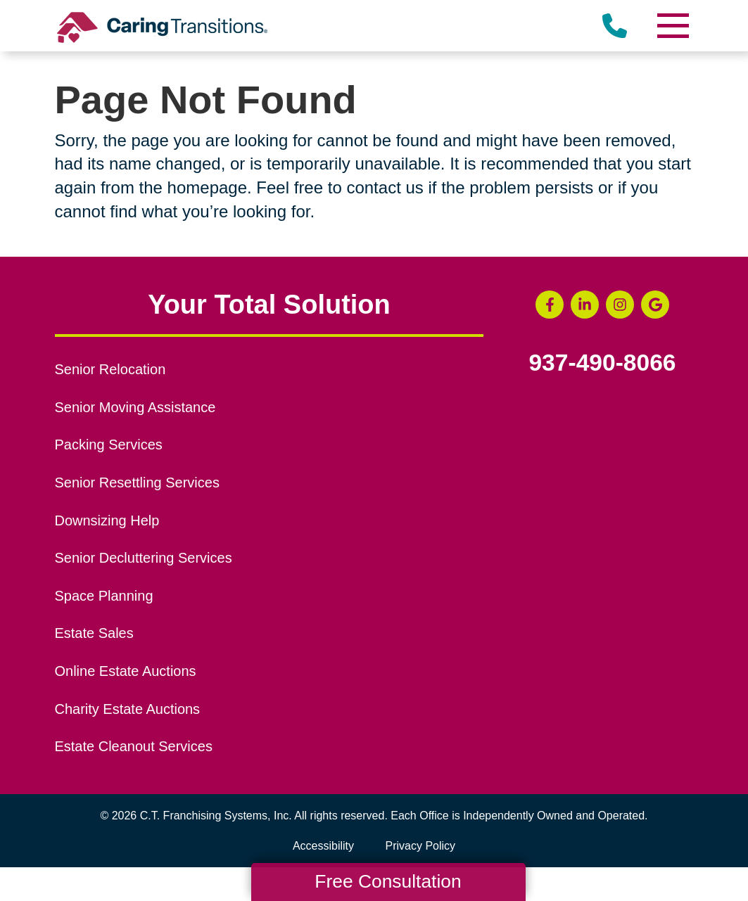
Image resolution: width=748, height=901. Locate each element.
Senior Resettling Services (137, 482)
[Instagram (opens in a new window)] (620, 304)
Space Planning (104, 595)
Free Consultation (388, 881)
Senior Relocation (110, 369)
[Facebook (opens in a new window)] (549, 304)
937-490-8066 (602, 363)
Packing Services (109, 444)
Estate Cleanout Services (134, 746)
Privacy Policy (421, 846)
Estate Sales (94, 633)
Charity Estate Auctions (128, 709)
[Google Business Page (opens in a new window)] (655, 304)
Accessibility (323, 846)
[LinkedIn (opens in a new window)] (585, 304)
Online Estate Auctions (125, 671)
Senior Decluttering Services (143, 557)
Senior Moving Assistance (135, 407)
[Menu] (673, 25)
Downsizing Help (107, 520)
